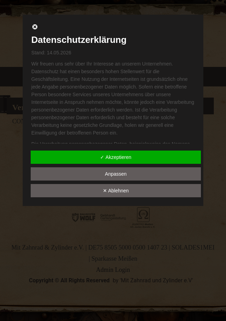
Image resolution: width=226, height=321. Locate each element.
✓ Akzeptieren (115, 157)
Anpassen (116, 174)
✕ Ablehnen (116, 190)
